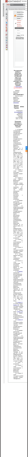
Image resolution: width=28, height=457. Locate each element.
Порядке (20, 271)
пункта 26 (16, 305)
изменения (16, 102)
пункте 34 (20, 319)
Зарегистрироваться (20, 37)
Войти (18, 35)
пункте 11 (20, 302)
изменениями (18, 86)
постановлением (18, 112)
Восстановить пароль (20, 38)
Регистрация (24, 1)
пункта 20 (20, 311)
